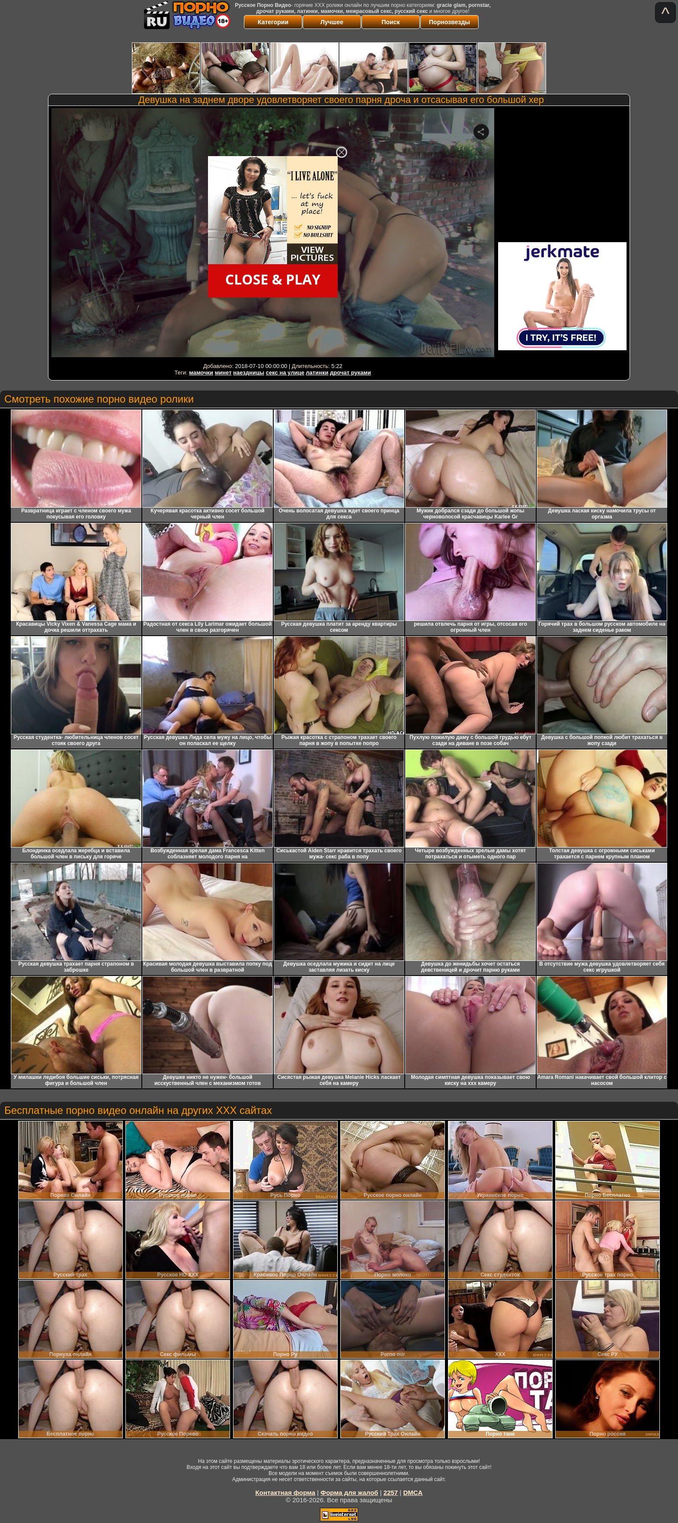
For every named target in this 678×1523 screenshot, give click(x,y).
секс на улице (285, 372)
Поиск (390, 22)
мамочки (201, 372)
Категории (273, 22)
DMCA (412, 1492)
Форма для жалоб (349, 1492)
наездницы (248, 372)
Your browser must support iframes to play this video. (272, 234)
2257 (391, 1492)
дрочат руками (350, 372)
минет (223, 372)
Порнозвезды (449, 22)
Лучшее (331, 22)
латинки (317, 372)
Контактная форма (286, 1492)
